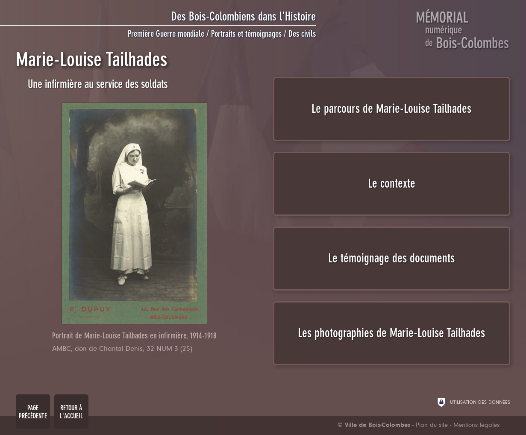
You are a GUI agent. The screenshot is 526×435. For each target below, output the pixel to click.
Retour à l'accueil (71, 412)
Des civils (302, 34)
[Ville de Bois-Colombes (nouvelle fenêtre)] (374, 425)
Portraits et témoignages (246, 34)
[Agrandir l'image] (134, 213)
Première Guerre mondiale (166, 34)
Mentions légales (476, 425)
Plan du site (432, 425)
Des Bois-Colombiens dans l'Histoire (243, 16)
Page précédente (33, 412)
